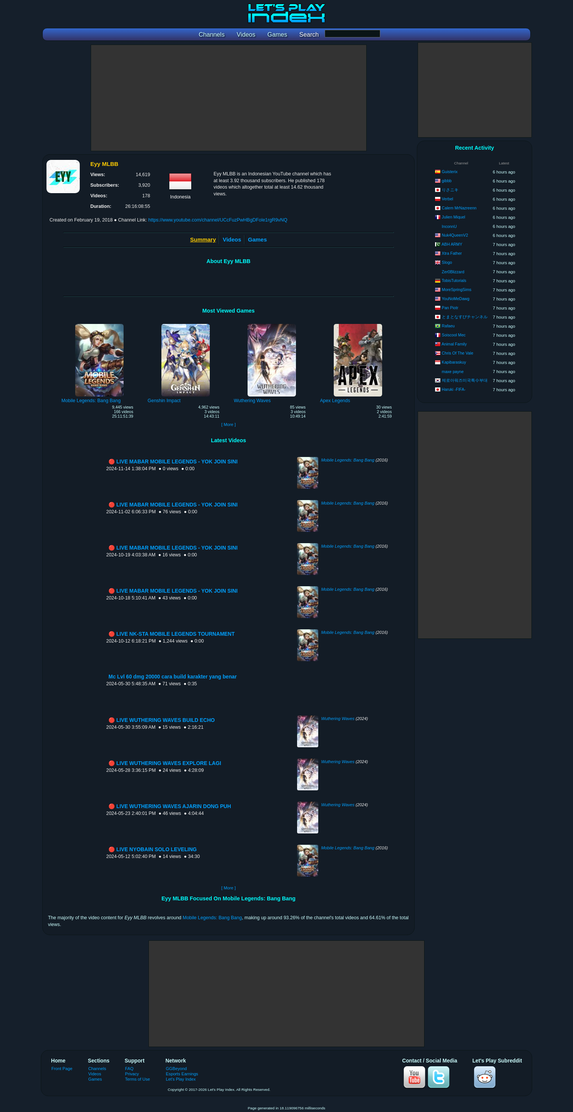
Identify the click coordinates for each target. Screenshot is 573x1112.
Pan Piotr (450, 307)
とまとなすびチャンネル (465, 316)
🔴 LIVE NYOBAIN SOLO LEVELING (152, 849)
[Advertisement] (228, 98)
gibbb (447, 180)
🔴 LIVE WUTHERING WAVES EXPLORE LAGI (164, 763)
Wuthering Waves (338, 718)
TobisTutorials (454, 280)
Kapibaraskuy (454, 362)
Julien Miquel (453, 217)
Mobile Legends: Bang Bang (348, 460)
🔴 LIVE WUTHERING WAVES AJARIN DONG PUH (169, 806)
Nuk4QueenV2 (455, 235)
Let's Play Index (181, 1079)
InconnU (449, 226)
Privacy (132, 1074)
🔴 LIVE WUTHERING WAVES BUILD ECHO (161, 720)
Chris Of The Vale (457, 353)
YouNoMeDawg (455, 298)
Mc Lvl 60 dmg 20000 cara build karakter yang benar (172, 677)
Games (257, 239)
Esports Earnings (182, 1074)
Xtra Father (452, 253)
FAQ (129, 1068)
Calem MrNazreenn (459, 208)
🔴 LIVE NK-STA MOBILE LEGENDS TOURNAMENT (171, 634)
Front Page (62, 1068)
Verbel (447, 199)
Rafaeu (448, 326)
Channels (97, 1068)
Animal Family (454, 344)
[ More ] (228, 424)
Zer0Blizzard (453, 271)
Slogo (447, 262)
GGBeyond (176, 1068)
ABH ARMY (451, 244)
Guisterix (450, 171)
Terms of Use (137, 1079)
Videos (232, 239)
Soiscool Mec (454, 335)
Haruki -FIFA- (454, 389)
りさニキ (450, 189)
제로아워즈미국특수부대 (465, 380)
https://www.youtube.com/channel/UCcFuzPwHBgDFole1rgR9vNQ (217, 220)
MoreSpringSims (456, 289)
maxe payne (453, 371)
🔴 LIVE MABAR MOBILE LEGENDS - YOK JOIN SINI (172, 462)
